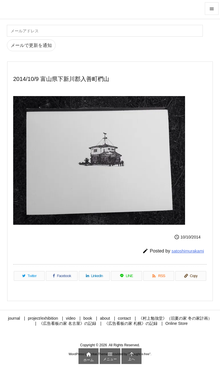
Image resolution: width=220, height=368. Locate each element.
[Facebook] (62, 276)
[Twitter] (29, 276)
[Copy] (190, 276)
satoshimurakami (188, 250)
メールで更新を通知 (31, 45)
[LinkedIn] (94, 276)
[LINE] (126, 276)
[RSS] (158, 276)
